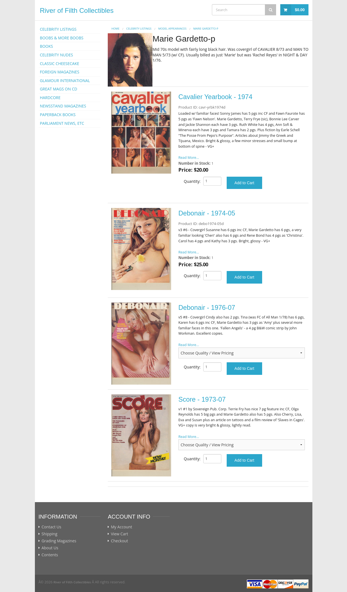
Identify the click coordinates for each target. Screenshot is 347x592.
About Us (50, 547)
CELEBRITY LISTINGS (58, 29)
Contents (50, 554)
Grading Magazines (59, 540)
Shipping (50, 533)
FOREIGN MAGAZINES (59, 72)
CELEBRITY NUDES (56, 54)
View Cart (119, 533)
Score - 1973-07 (202, 399)
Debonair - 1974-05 (206, 213)
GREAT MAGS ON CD (58, 89)
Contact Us (51, 526)
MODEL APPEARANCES (172, 28)
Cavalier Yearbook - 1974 (215, 96)
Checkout (119, 540)
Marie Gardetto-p (205, 28)
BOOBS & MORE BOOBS (61, 37)
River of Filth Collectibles (77, 10)
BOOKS (46, 46)
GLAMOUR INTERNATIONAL (65, 80)
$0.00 (300, 10)
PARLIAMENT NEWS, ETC (62, 123)
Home (115, 28)
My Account (121, 526)
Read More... (188, 157)
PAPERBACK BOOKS (58, 114)
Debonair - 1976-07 (206, 307)
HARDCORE (50, 97)
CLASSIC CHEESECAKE (59, 63)
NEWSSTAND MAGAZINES (63, 106)
